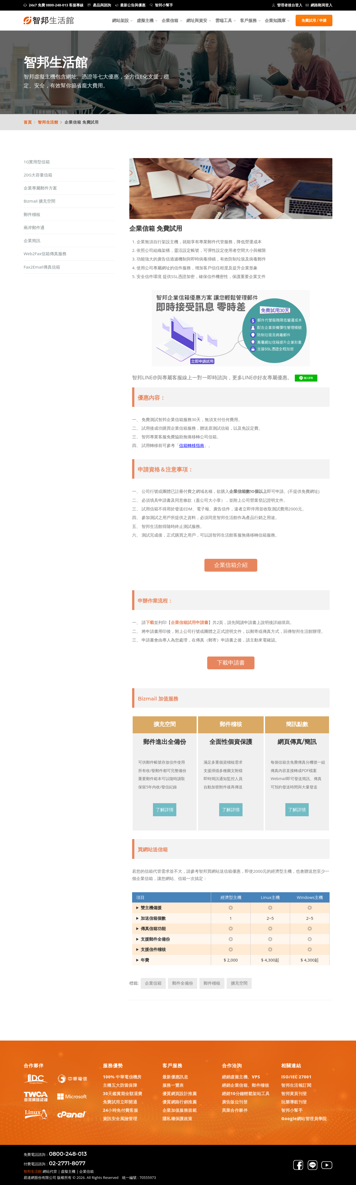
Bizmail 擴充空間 (39, 201)
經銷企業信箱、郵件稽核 (245, 1085)
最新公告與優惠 (130, 5)
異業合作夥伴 (235, 1110)
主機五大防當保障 (120, 1085)
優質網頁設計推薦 (179, 1093)
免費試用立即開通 (120, 1102)
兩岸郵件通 (34, 227)
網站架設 (120, 20)
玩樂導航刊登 (294, 1102)
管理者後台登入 (287, 5)
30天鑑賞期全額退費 (122, 1093)
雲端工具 (223, 20)
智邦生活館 (48, 122)
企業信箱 (170, 20)
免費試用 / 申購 (314, 20)
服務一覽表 (173, 1085)
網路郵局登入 (319, 5)
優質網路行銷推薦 (179, 1102)
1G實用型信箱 (37, 161)
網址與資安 (196, 20)
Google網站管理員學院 (304, 1118)
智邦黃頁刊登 (294, 1093)
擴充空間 (239, 983)
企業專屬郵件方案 (40, 188)
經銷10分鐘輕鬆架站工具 (246, 1093)
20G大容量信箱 (38, 175)
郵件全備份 (182, 983)
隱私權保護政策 (177, 1118)
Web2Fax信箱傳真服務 (45, 253)
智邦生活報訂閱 (296, 1085)
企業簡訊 (32, 240)
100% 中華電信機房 (122, 1077)
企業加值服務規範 (179, 1110)
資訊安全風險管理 (120, 1118)
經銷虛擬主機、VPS (241, 1077)
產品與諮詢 (99, 5)
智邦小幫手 (161, 5)
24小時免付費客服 (120, 1110)
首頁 (28, 122)
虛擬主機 (145, 20)
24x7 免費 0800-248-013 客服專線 (53, 5)
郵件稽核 (32, 214)
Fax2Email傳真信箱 (42, 267)
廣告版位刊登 (235, 1102)
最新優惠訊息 (175, 1077)
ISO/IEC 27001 (296, 1077)
